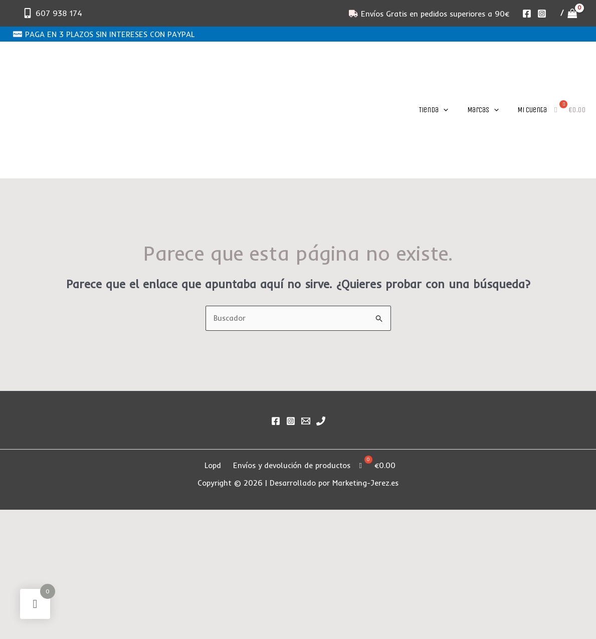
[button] (432, 110)
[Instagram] (541, 13)
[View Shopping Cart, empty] (568, 13)
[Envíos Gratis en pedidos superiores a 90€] (429, 13)
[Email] (305, 420)
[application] (443, 110)
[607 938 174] (52, 13)
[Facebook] (526, 13)
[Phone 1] (320, 420)
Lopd (213, 465)
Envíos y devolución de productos (292, 465)
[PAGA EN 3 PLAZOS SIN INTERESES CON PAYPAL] (103, 34)
